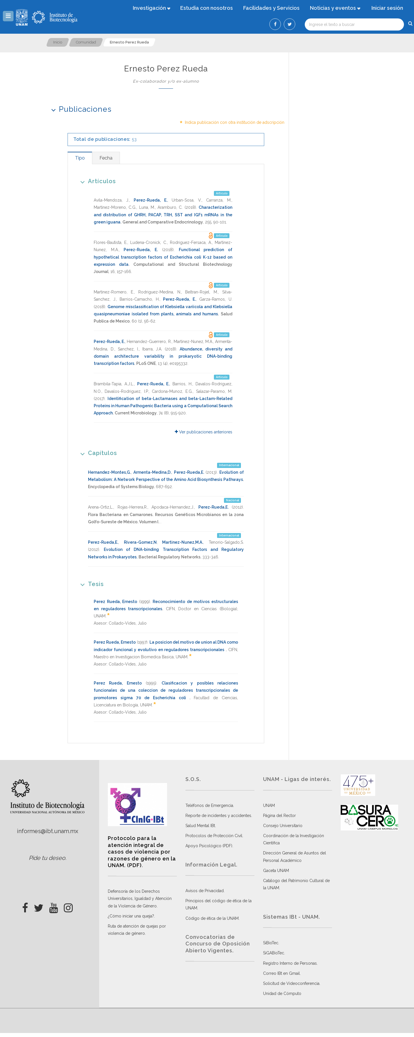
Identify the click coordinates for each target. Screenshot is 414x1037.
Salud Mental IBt (200, 825)
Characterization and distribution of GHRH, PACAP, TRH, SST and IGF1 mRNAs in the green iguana (163, 214)
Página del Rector (279, 815)
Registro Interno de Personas (290, 963)
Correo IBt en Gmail (281, 973)
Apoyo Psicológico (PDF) (208, 845)
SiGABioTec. (274, 953)
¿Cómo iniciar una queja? (131, 916)
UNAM (269, 805)
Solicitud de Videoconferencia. (291, 983)
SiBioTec (270, 943)
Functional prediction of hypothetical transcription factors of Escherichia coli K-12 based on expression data (163, 256)
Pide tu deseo (47, 857)
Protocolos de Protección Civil (213, 835)
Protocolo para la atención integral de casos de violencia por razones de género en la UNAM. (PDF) (142, 851)
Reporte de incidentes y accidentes (218, 815)
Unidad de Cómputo (282, 993)
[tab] (80, 158)
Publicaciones (79, 109)
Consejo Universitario (282, 825)
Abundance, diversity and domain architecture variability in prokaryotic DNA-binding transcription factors (163, 356)
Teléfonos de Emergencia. (209, 805)
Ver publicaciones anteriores (203, 432)
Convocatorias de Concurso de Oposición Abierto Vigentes (217, 943)
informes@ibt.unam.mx (47, 831)
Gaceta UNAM (276, 870)
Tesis (90, 584)
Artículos (96, 181)
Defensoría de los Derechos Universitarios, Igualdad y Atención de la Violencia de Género (140, 898)
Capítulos (96, 452)
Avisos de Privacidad (204, 890)
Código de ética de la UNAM (212, 918)
